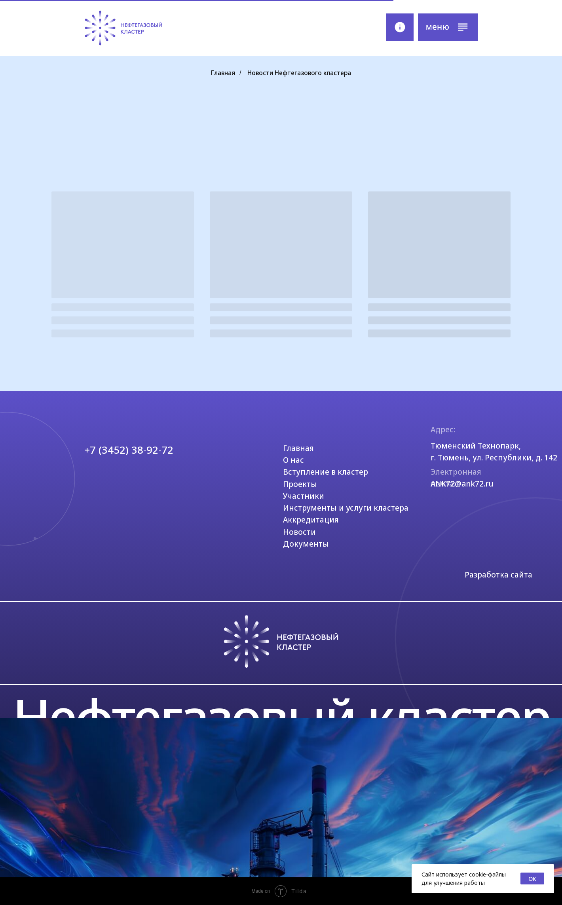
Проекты (300, 484)
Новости (299, 532)
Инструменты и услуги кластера (345, 508)
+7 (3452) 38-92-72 (128, 450)
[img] (123, 28)
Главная (223, 73)
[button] (447, 27)
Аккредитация (311, 520)
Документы (306, 544)
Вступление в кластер (325, 472)
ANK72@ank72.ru (462, 484)
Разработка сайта (498, 575)
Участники (303, 496)
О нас (293, 460)
